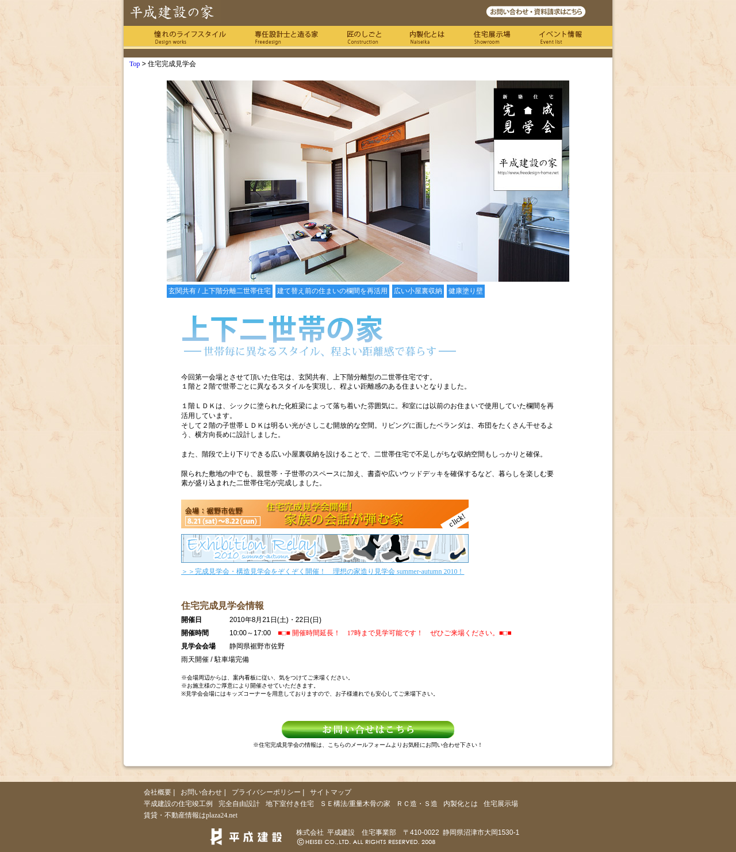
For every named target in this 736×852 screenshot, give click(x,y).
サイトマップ (330, 792)
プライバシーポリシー (266, 792)
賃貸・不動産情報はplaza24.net (190, 815)
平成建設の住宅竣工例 (178, 804)
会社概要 (157, 792)
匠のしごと (364, 37)
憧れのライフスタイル (190, 37)
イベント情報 (560, 37)
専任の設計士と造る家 (286, 37)
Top (134, 64)
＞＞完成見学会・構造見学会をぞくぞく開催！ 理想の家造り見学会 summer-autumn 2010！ (322, 571)
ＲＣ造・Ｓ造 (417, 804)
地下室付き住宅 (290, 804)
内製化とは (427, 37)
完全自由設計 (239, 804)
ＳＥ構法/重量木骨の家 (355, 804)
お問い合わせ (201, 792)
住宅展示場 (492, 37)
